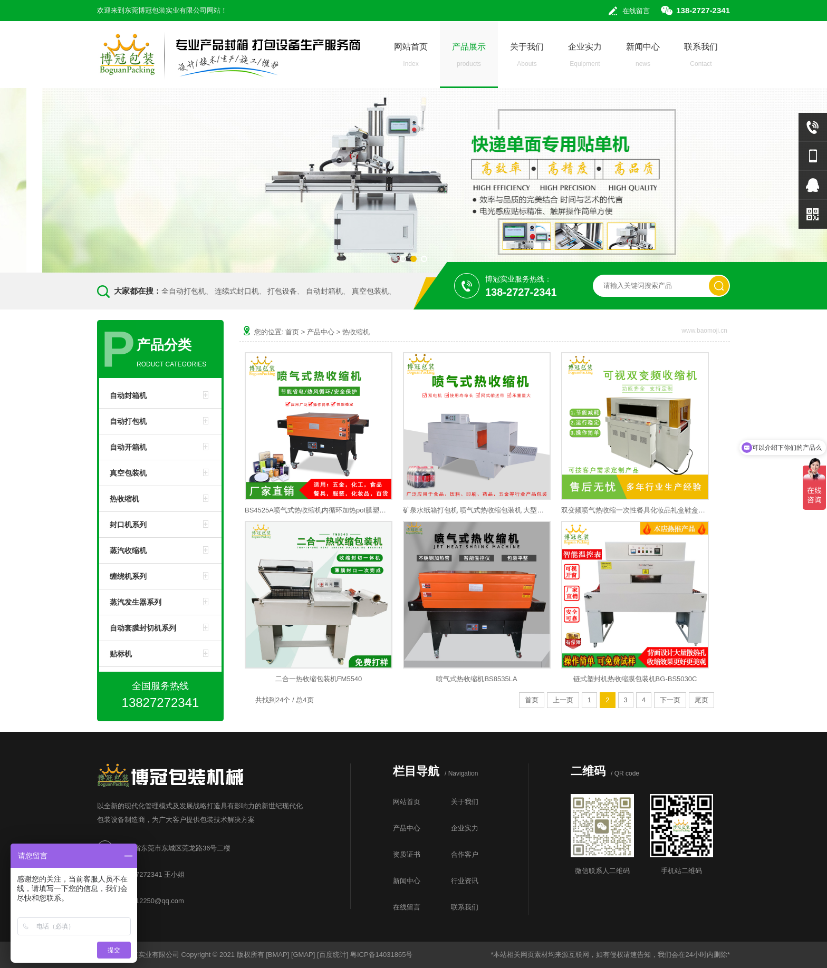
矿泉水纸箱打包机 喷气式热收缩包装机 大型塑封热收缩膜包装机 (477, 510)
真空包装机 (370, 291)
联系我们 (701, 57)
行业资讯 (464, 881)
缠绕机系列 (128, 576)
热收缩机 (124, 499)
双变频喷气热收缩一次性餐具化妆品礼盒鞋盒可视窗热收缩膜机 (635, 510)
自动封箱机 (324, 291)
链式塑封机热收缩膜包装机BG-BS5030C (635, 679)
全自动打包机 (183, 291)
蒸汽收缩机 (128, 550)
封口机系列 (128, 524)
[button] (403, 259)
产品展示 (469, 57)
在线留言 (636, 11)
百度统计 (333, 955)
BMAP (277, 955)
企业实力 (585, 57)
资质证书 (406, 854)
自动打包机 (128, 421)
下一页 (670, 700)
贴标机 (121, 654)
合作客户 (464, 854)
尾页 (701, 700)
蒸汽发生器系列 (135, 602)
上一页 (563, 700)
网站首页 (411, 57)
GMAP (303, 955)
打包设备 (282, 291)
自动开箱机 (128, 447)
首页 (292, 332)
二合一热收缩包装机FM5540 (318, 679)
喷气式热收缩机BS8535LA (476, 679)
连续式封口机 (237, 291)
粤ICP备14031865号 (381, 955)
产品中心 (320, 332)
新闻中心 (643, 57)
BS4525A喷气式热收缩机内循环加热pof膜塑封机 (318, 510)
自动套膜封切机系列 (143, 628)
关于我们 (527, 57)
